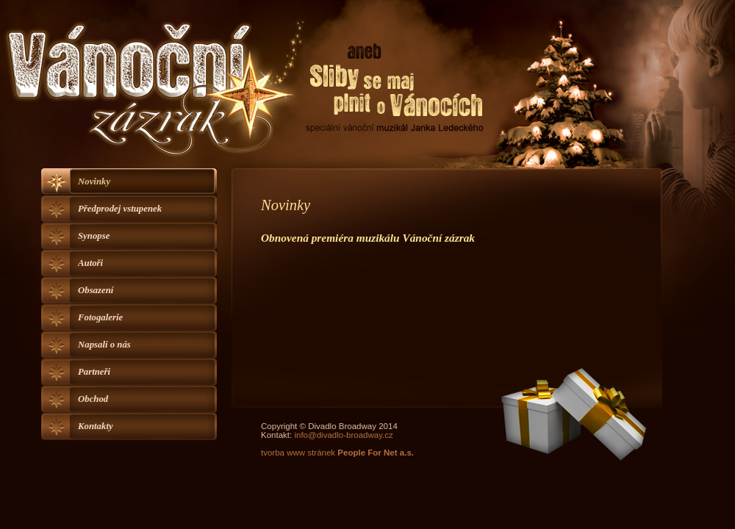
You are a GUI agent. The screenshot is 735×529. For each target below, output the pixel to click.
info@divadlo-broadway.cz (343, 435)
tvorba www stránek (337, 452)
